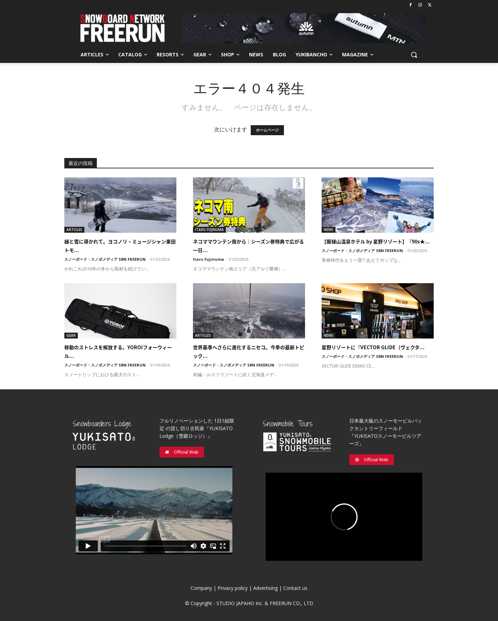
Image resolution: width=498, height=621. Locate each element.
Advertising (265, 588)
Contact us (295, 588)
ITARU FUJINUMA (209, 229)
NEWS (328, 229)
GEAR (71, 335)
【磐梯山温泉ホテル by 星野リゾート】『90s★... (376, 241)
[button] (414, 54)
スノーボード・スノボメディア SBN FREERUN (105, 259)
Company (201, 588)
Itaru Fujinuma (208, 259)
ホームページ (267, 130)
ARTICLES (74, 229)
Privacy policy (233, 588)
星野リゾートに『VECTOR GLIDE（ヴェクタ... (373, 347)
